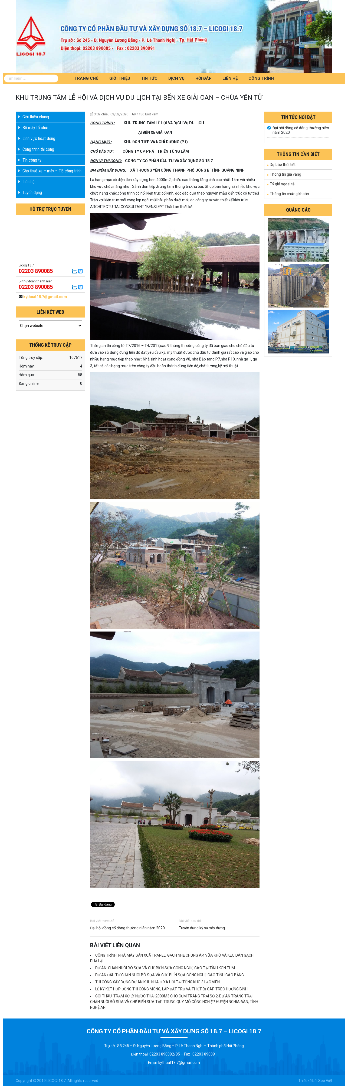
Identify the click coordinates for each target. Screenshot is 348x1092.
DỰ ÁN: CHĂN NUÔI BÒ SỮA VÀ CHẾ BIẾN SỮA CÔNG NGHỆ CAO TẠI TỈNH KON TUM (165, 968)
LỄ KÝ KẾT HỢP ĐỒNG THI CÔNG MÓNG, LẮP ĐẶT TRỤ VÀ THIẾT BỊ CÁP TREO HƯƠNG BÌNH (171, 989)
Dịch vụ (176, 78)
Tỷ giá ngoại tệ (282, 184)
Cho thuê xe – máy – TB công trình (51, 170)
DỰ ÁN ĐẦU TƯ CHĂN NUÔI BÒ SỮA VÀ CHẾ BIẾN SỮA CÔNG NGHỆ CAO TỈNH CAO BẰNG (169, 975)
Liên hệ (230, 78)
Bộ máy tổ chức (36, 127)
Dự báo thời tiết (283, 164)
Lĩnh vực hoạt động (38, 138)
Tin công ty (31, 160)
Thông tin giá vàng (285, 174)
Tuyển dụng (32, 192)
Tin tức (149, 78)
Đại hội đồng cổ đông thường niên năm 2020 (127, 928)
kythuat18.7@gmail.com (45, 297)
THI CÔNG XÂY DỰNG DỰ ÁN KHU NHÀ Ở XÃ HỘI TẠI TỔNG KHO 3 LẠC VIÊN (157, 982)
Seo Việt (325, 1080)
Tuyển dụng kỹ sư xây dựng (202, 928)
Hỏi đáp (203, 78)
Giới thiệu (119, 78)
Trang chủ (86, 78)
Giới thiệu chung (35, 116)
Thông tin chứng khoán (289, 194)
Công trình (261, 78)
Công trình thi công (38, 149)
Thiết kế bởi (307, 1080)
